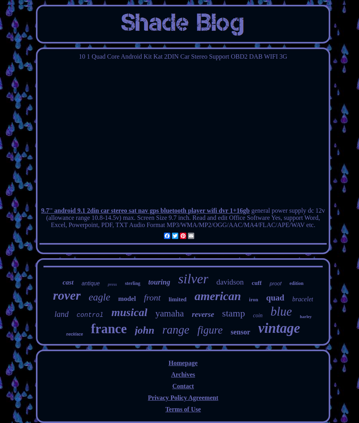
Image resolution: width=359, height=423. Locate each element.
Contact (183, 386)
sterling (132, 283)
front (152, 297)
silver (193, 278)
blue (281, 311)
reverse (203, 314)
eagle (99, 297)
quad (275, 297)
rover (67, 295)
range (175, 329)
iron (253, 299)
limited (178, 299)
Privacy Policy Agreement (183, 397)
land (61, 314)
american (218, 295)
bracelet (302, 299)
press (112, 284)
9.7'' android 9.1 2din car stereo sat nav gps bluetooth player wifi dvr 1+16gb (145, 210)
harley (306, 316)
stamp (233, 313)
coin (257, 315)
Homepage (183, 363)
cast (68, 282)
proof (276, 284)
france (109, 329)
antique (90, 283)
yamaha (169, 313)
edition (297, 283)
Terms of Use (183, 409)
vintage (279, 328)
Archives (183, 374)
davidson (230, 282)
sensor (240, 332)
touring (159, 282)
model (127, 298)
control (90, 315)
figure (210, 330)
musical (129, 312)
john (144, 330)
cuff (257, 283)
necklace (74, 334)
